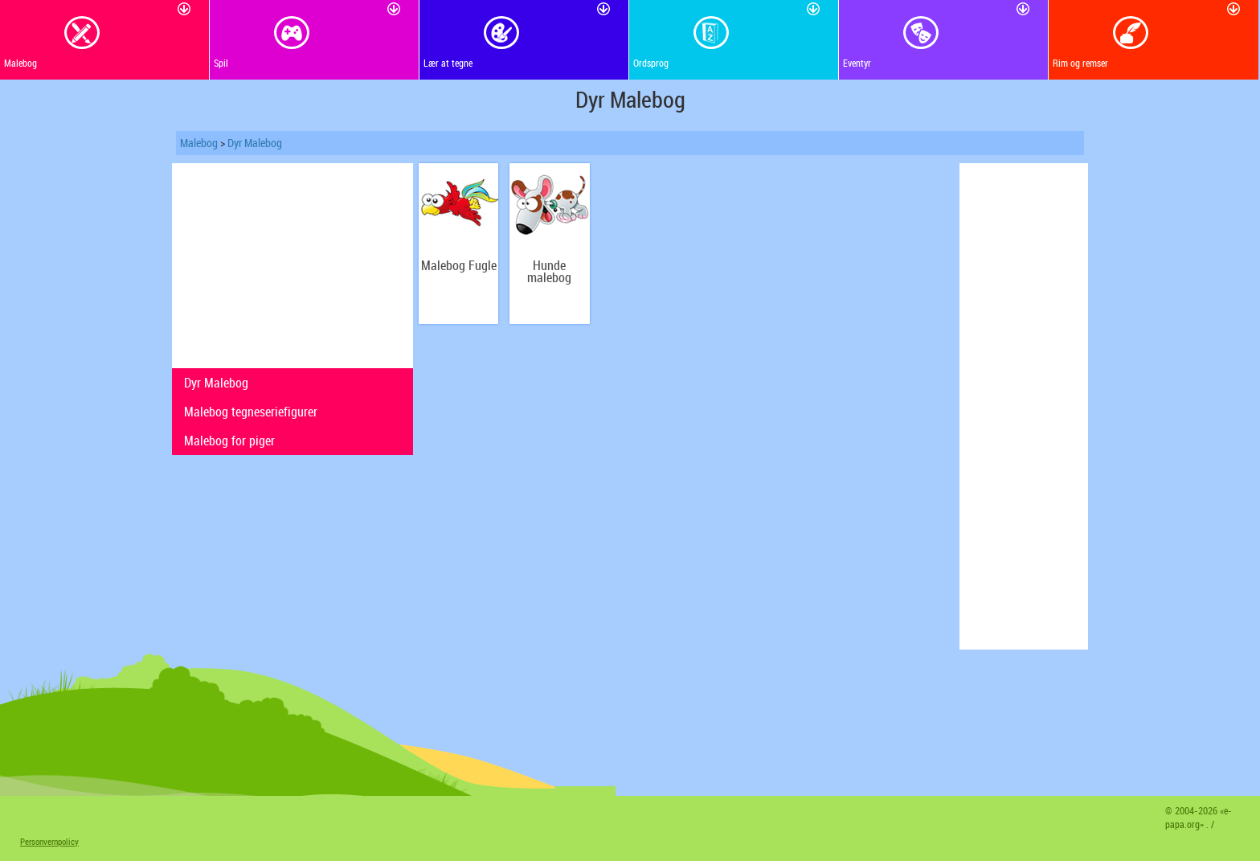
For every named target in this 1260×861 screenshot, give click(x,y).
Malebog (199, 142)
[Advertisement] (292, 263)
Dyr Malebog (254, 142)
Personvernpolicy (49, 841)
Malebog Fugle (459, 266)
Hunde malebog (549, 272)
